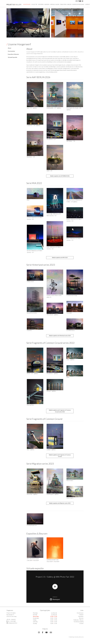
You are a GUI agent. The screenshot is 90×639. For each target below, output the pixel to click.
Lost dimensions (70, 330)
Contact (81, 623)
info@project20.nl (12, 623)
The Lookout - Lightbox (52, 314)
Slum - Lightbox (30, 449)
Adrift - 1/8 (49, 170)
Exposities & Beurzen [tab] (13, 54)
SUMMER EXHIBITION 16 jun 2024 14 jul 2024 (55, 549)
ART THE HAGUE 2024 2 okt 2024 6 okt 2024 (35, 549)
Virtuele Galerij (54, 4)
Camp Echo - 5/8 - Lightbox (33, 125)
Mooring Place (30, 405)
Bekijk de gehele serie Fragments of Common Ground (60, 455)
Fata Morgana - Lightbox (53, 494)
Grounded (69, 313)
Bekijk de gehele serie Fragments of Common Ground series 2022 (60, 410)
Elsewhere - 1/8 (31, 157)
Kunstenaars (26, 4)
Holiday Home (30, 281)
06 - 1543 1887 (12, 621)
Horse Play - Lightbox (32, 494)
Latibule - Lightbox (51, 449)
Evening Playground (32, 525)
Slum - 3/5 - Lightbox (32, 108)
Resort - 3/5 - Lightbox (32, 373)
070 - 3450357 (12, 619)
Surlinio (82, 637)
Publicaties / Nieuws (65, 4)
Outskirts (29, 330)
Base (28, 200)
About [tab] (9, 48)
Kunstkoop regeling (78, 4)
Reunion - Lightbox (51, 391)
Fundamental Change (71, 295)
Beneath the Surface (32, 313)
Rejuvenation (69, 480)
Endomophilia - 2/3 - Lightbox (54, 108)
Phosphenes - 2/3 (51, 139)
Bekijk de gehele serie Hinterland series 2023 (60, 335)
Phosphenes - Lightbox (52, 373)
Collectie (34, 4)
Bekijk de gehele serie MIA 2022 (60, 257)
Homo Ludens (69, 498)
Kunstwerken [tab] (11, 51)
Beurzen (47, 4)
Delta (67, 377)
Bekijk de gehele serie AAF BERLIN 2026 (60, 176)
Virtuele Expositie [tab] (12, 57)
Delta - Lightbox (70, 359)
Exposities (41, 4)
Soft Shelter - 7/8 (70, 141)
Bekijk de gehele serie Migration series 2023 (60, 503)
